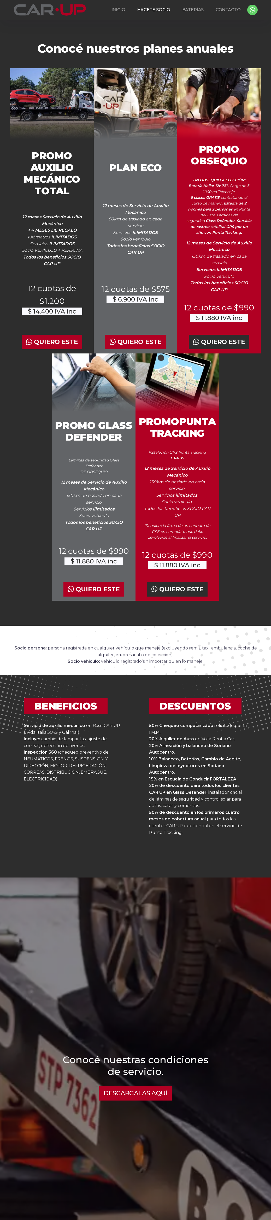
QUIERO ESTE (52, 342)
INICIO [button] (118, 9)
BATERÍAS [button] (193, 9)
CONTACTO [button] (228, 9)
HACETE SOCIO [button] (153, 9)
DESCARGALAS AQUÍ (135, 1093)
